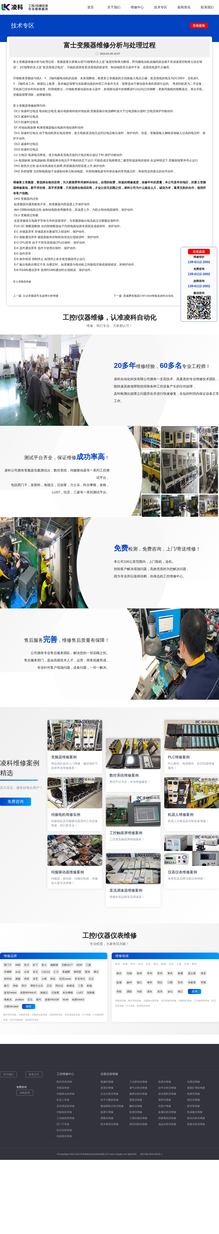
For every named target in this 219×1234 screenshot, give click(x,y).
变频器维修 (63, 1087)
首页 (90, 7)
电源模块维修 (64, 1136)
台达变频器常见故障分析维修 (40, 295)
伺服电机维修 (64, 1112)
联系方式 (34, 1074)
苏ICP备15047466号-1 (151, 1154)
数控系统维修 (64, 1081)
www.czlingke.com (118, 1154)
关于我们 (113, 7)
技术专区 (160, 7)
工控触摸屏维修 (65, 1118)
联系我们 (207, 7)
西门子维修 (63, 1124)
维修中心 (137, 7)
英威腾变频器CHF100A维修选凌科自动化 (148, 295)
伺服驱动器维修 (65, 1093)
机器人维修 (63, 1099)
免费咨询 (15, 801)
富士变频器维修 (22, 281)
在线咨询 (25, 1092)
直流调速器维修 (65, 1106)
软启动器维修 (64, 1130)
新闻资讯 (184, 7)
